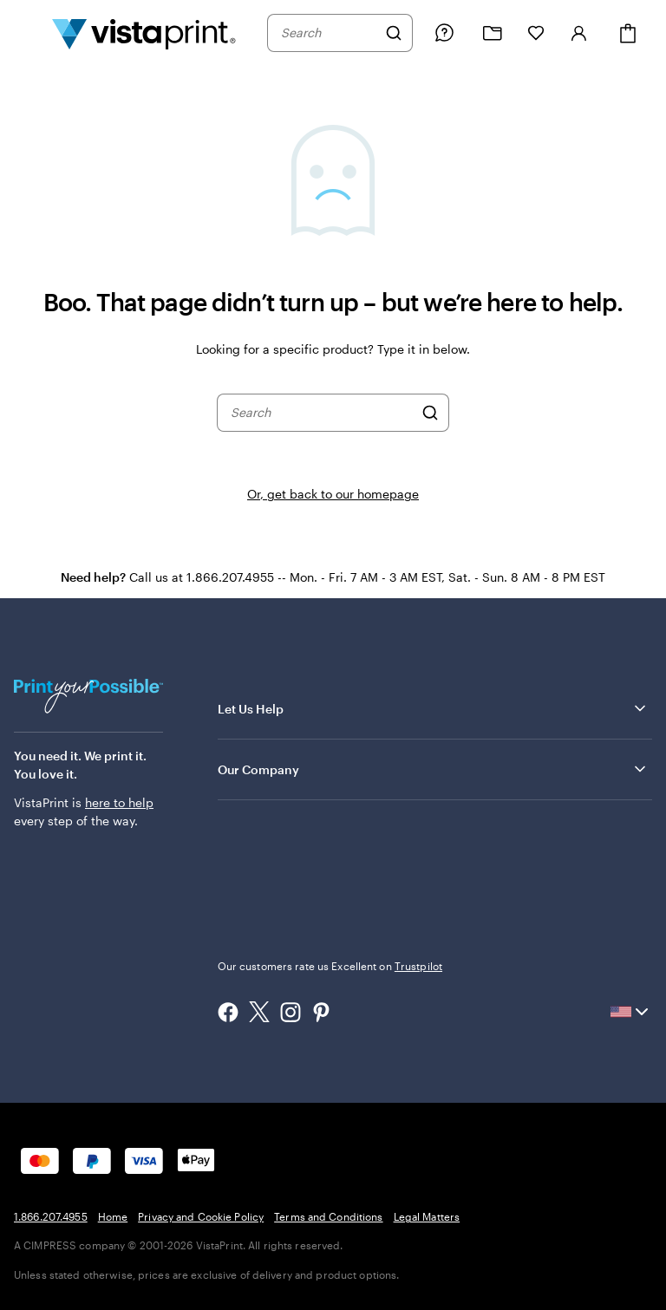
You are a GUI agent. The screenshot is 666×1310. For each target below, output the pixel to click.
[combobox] (328, 33)
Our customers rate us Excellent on (330, 966)
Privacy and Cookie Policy (201, 1216)
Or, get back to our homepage (333, 493)
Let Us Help (433, 708)
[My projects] (492, 33)
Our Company (433, 769)
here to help (119, 802)
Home (112, 1216)
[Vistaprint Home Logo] (144, 33)
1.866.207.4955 (51, 1216)
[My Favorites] (536, 33)
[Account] (579, 33)
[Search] (393, 33)
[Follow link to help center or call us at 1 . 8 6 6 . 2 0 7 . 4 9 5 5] (444, 33)
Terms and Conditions (328, 1216)
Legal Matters (427, 1216)
